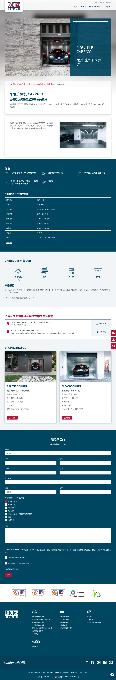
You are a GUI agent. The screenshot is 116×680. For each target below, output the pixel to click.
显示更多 (9, 243)
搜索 (86, 672)
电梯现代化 (63, 625)
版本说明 (66, 672)
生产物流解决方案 (38, 625)
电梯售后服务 (64, 616)
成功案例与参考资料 (94, 622)
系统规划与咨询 (37, 631)
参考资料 (108, 2)
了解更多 (12, 418)
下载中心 (35, 634)
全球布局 (90, 619)
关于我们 (90, 616)
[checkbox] (58, 511)
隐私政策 (74, 672)
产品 (76, 6)
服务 (83, 6)
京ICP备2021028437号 (45, 677)
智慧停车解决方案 (38, 616)
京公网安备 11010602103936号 (67, 677)
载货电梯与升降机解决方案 (41, 619)
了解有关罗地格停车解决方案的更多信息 (29, 316)
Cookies (58, 672)
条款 (81, 672)
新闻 (96, 2)
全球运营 (35, 646)
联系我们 (98, 6)
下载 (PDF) (101, 323)
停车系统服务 (64, 619)
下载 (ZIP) (101, 332)
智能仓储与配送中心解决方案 (42, 628)
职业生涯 (101, 2)
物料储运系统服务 (66, 622)
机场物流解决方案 (38, 622)
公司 (90, 6)
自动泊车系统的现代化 (67, 628)
